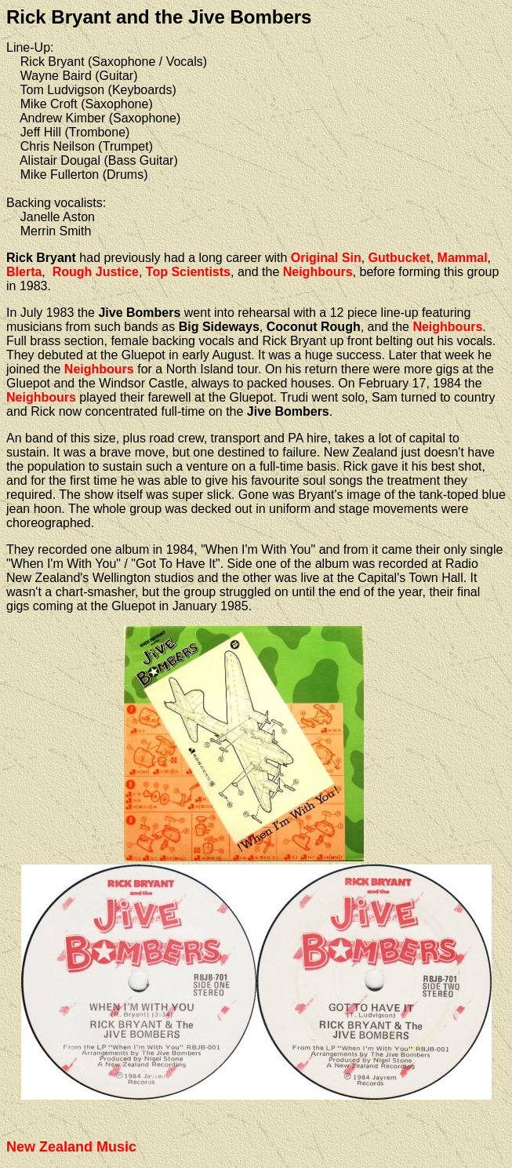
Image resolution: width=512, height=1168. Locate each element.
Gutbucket (399, 257)
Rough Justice (96, 271)
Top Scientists (188, 271)
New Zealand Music (71, 1147)
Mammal (463, 257)
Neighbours (318, 271)
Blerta (24, 271)
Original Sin (326, 257)
